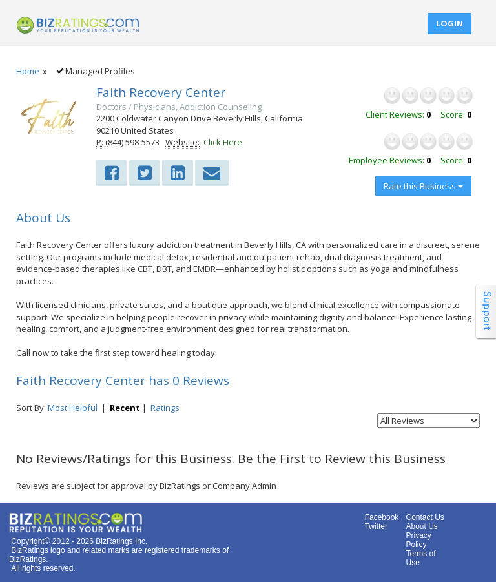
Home (27, 71)
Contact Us (425, 517)
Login (449, 23)
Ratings (165, 407)
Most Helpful (73, 407)
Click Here (222, 142)
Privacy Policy (418, 540)
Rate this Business (423, 186)
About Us (421, 526)
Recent (125, 407)
